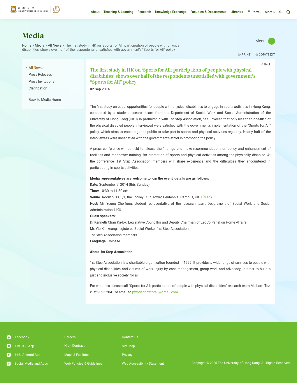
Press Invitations (41, 81)
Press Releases (40, 74)
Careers (70, 337)
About (92, 12)
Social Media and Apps (27, 364)
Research (141, 12)
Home (26, 45)
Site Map (128, 346)
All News (54, 45)
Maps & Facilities (77, 355)
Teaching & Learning (115, 12)
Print (246, 54)
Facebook (18, 337)
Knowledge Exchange (167, 12)
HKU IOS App (20, 346)
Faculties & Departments (205, 12)
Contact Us (130, 337)
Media (39, 45)
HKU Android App (23, 355)
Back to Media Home (45, 100)
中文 (279, 12)
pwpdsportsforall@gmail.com (155, 292)
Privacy (127, 355)
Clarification (38, 88)
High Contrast (74, 346)
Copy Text (267, 54)
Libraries (233, 12)
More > (267, 12)
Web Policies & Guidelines (83, 364)
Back (267, 64)
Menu (265, 41)
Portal (250, 12)
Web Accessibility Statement (143, 364)
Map (207, 197)
